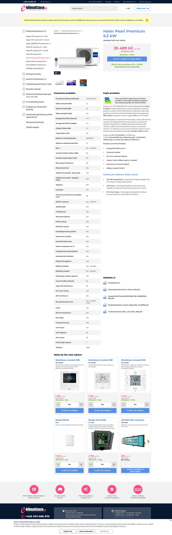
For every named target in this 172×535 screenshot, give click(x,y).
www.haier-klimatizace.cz (82, 519)
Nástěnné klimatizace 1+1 (72, 31)
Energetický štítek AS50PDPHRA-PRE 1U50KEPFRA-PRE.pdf (127, 297)
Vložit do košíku (69, 410)
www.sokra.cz (70, 519)
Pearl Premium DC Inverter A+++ (66, 33)
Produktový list (114, 283)
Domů (56, 31)
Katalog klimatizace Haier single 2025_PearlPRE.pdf (128, 305)
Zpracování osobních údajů (124, 517)
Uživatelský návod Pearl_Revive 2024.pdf (124, 290)
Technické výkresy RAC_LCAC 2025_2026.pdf (125, 312)
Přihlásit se (142, 8)
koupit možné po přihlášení (127, 59)
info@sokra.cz (45, 2)
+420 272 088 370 (29, 2)
